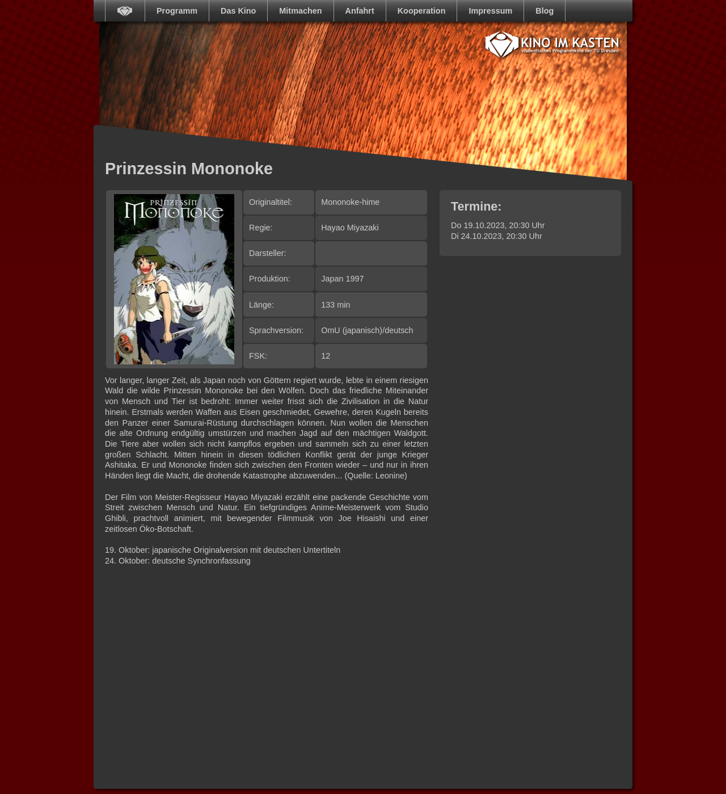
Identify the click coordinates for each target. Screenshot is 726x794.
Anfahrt (359, 10)
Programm (177, 10)
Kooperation (422, 10)
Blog (544, 10)
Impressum (490, 10)
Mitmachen (300, 10)
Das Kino (238, 10)
